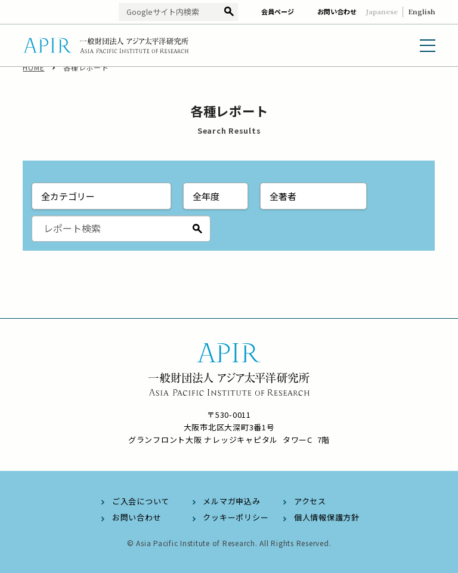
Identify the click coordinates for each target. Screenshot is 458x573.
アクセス (310, 501)
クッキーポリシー (235, 517)
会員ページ (277, 11)
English (421, 11)
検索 (228, 12)
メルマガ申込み (231, 501)
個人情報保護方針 (327, 517)
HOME (33, 77)
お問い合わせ (337, 11)
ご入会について (140, 501)
